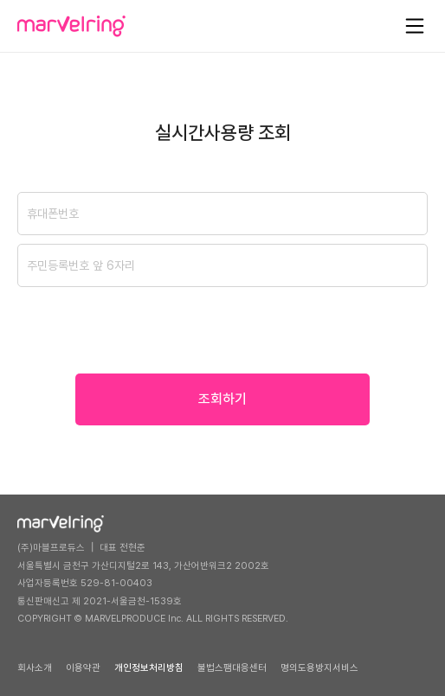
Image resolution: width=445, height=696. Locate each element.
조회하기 (222, 399)
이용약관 (83, 668)
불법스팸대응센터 (232, 668)
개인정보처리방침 (149, 668)
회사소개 (34, 668)
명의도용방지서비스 (319, 668)
